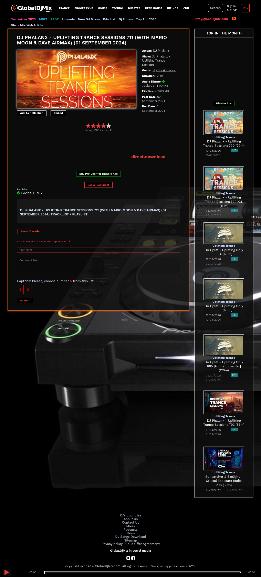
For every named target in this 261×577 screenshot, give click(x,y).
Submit (25, 294)
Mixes (130, 520)
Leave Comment (98, 179)
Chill (187, 8)
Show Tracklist (31, 225)
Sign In (230, 6)
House (102, 8)
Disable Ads (224, 97)
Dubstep (134, 8)
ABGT (42, 19)
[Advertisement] (91, 137)
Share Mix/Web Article (172, 19)
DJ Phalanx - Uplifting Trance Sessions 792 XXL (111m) (224, 196)
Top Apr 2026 (144, 19)
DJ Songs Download (130, 531)
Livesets (67, 19)
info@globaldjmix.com (211, 19)
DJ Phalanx (161, 45)
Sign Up (231, 9)
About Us (130, 513)
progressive (83, 8)
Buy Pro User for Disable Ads (98, 168)
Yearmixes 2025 (23, 19)
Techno (117, 8)
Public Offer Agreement (141, 537)
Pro (244, 8)
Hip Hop (172, 8)
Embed (58, 107)
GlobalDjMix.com (107, 560)
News (130, 527)
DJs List (107, 19)
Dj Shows (124, 19)
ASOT (54, 19)
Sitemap (130, 534)
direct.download (149, 151)
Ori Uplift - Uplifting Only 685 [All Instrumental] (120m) (223, 361)
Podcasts (130, 524)
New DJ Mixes (87, 19)
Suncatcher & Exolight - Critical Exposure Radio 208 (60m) (223, 475)
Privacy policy (113, 537)
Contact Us (130, 517)
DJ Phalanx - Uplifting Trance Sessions (156, 55)
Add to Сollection (31, 107)
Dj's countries (130, 510)
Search (215, 8)
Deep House (153, 8)
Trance (64, 8)
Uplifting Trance (164, 65)
